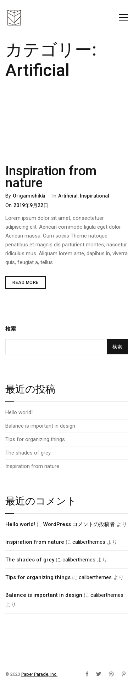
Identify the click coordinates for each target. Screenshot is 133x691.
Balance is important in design (40, 426)
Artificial (68, 196)
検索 (10, 329)
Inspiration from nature (50, 177)
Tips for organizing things (35, 439)
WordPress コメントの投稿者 (79, 524)
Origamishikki (29, 196)
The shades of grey (28, 453)
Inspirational (94, 196)
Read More (29, 284)
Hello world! (19, 412)
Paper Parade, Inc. (39, 674)
